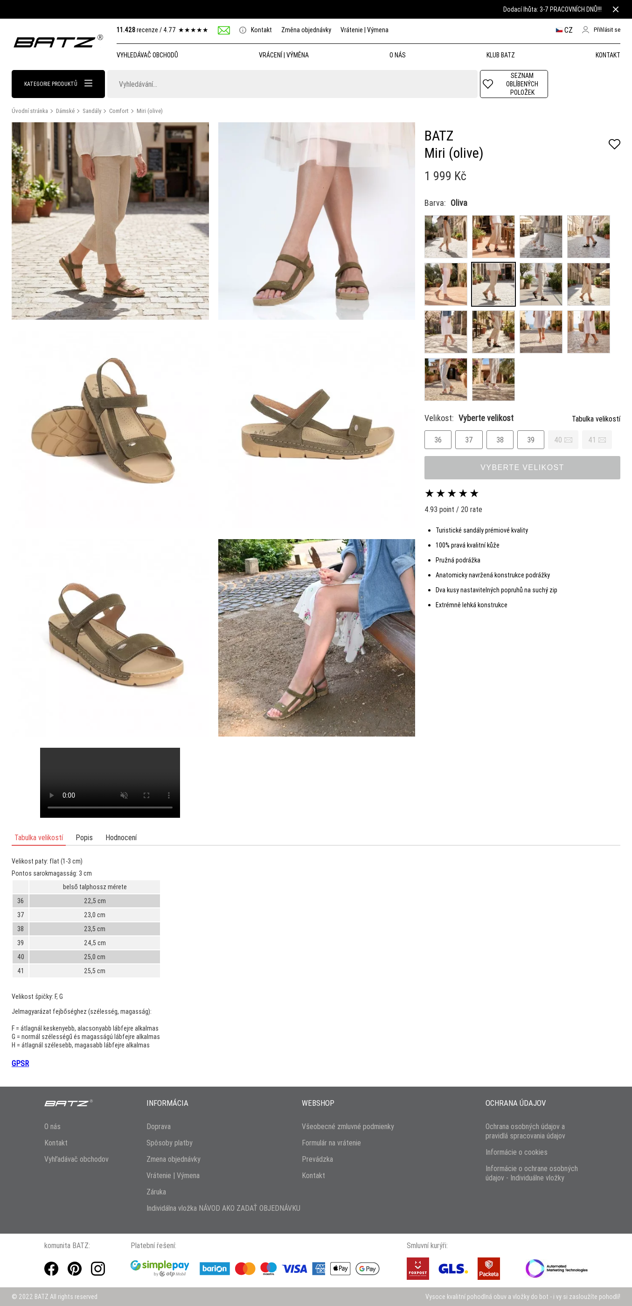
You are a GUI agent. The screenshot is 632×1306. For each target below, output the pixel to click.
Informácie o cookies (517, 1152)
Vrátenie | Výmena (364, 30)
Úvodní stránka (30, 111)
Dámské (65, 111)
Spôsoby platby (169, 1142)
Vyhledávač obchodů (147, 55)
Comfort (119, 111)
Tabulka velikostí (596, 418)
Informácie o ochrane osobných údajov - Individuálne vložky (532, 1173)
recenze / (162, 30)
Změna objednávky (306, 30)
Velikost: (469, 418)
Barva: (435, 202)
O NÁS (397, 55)
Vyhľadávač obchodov (76, 1159)
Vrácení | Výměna (284, 55)
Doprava (158, 1126)
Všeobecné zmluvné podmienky (348, 1126)
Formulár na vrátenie (331, 1142)
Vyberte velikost (522, 467)
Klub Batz (500, 55)
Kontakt (255, 30)
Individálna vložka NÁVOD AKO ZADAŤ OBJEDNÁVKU (223, 1208)
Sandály (92, 111)
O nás (52, 1126)
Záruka (156, 1191)
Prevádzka (317, 1159)
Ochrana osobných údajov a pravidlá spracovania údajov (525, 1131)
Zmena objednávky (173, 1159)
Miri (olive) (150, 111)
